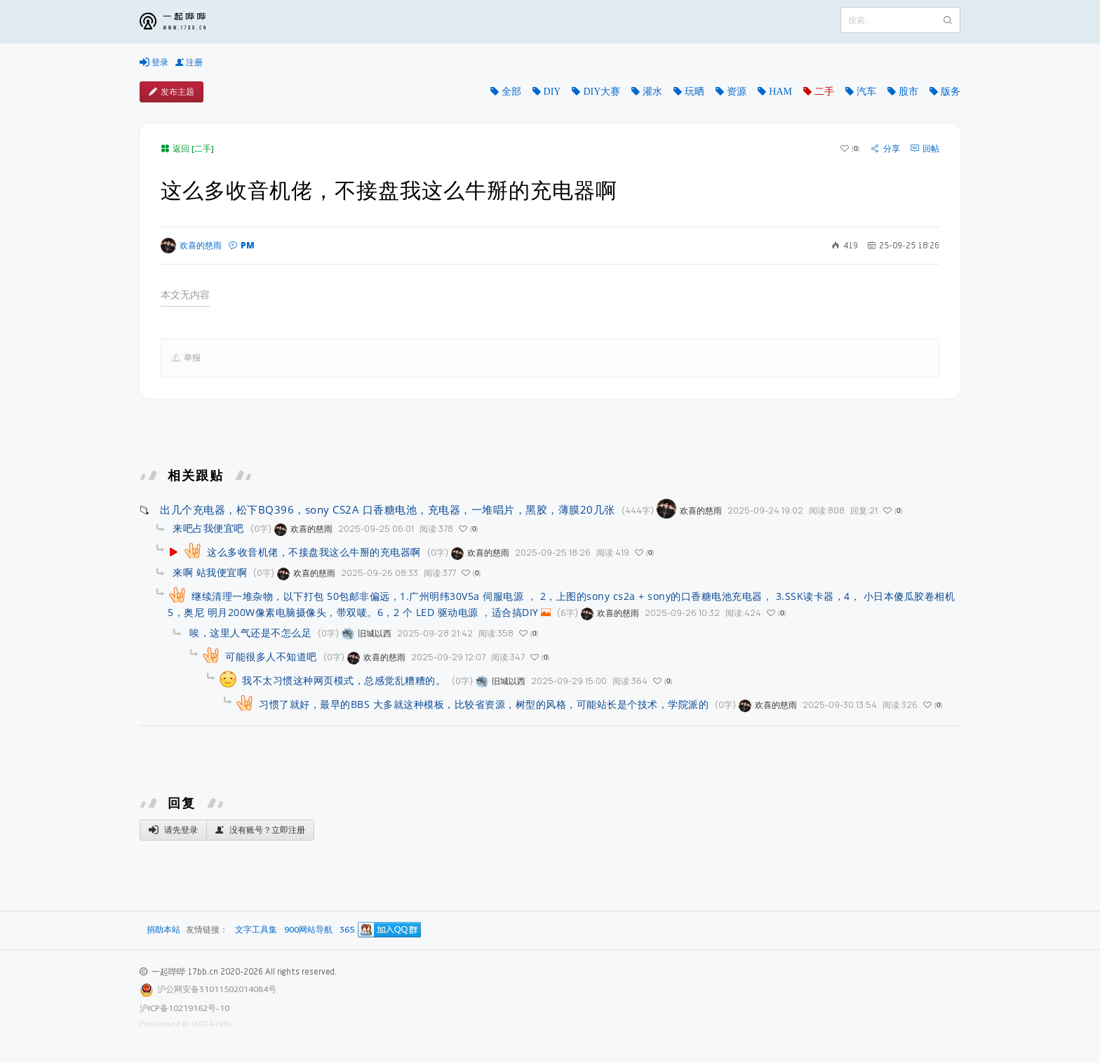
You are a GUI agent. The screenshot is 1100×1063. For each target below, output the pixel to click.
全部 (511, 91)
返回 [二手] (187, 148)
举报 (186, 357)
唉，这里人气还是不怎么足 (250, 632)
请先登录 (173, 830)
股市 (908, 91)
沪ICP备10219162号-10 (184, 1008)
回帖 (925, 149)
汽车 (866, 91)
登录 (154, 62)
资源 (736, 91)
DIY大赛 (601, 91)
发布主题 (171, 92)
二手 (824, 91)
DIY (552, 91)
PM (242, 245)
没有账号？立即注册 (260, 830)
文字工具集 (256, 930)
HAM (780, 91)
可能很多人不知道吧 (271, 656)
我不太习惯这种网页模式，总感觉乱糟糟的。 (343, 680)
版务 (950, 91)
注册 (189, 62)
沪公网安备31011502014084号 (216, 989)
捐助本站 (163, 929)
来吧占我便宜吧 (208, 528)
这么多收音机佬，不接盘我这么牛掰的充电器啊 (314, 552)
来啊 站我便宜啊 (210, 572)
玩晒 (694, 91)
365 (347, 930)
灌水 (652, 91)
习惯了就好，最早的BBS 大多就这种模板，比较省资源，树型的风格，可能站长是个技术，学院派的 (484, 704)
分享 (885, 149)
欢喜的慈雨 (191, 245)
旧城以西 (366, 633)
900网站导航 (308, 930)
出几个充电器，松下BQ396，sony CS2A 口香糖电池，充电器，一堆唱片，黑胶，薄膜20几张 (387, 509)
